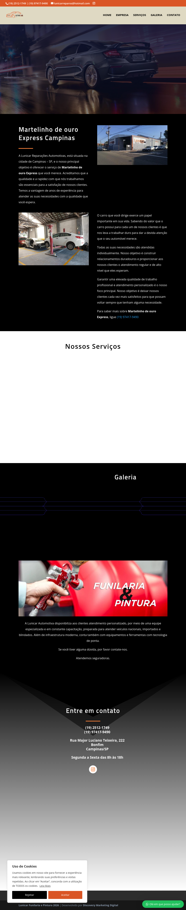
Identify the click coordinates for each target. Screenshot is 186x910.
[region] (47, 881)
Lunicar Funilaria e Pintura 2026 (39, 905)
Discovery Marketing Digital (100, 905)
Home (107, 15)
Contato (173, 15)
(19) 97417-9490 (128, 317)
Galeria (156, 15)
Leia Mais (45, 885)
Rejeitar (29, 895)
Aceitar (65, 895)
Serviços (139, 15)
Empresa (122, 15)
